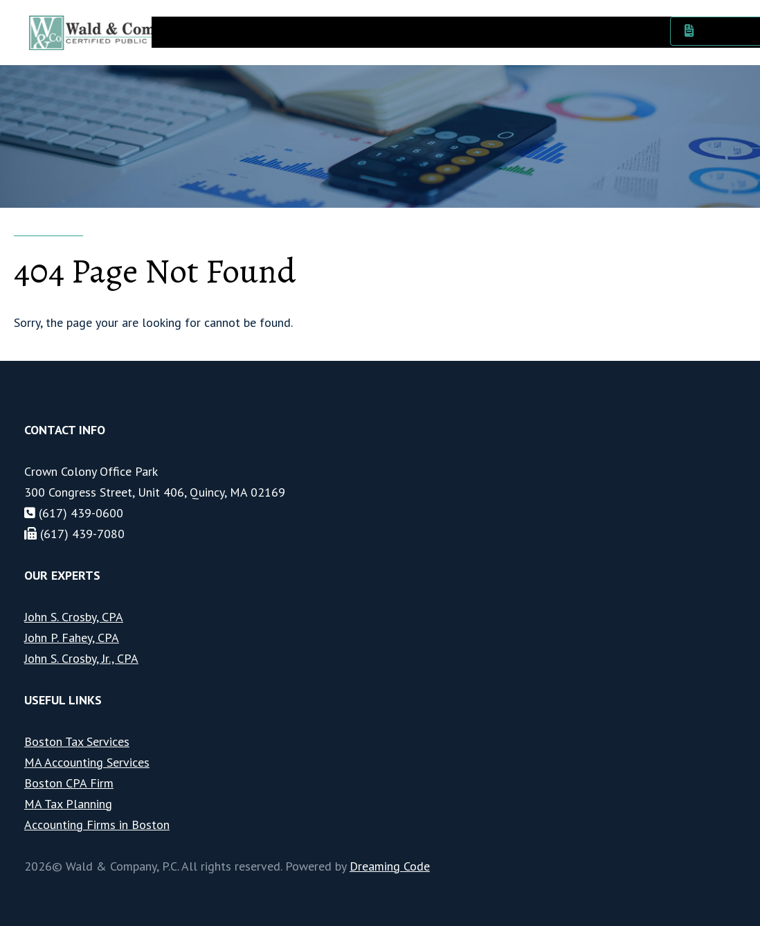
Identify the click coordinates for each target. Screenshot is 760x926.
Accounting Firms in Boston (97, 824)
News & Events (465, 30)
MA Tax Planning (68, 804)
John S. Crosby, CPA (73, 617)
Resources (549, 30)
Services (251, 30)
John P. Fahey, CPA (71, 637)
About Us (186, 30)
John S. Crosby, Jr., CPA (81, 658)
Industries (319, 30)
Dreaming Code (390, 866)
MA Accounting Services (87, 762)
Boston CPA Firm (69, 783)
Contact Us (624, 30)
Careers (386, 30)
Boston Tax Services (76, 741)
